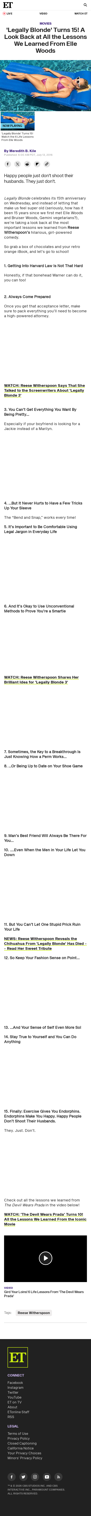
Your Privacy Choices (24, 1453)
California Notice (21, 1448)
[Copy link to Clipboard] (46, 164)
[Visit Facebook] (12, 1477)
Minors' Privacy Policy (25, 1458)
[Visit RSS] (58, 1477)
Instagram (15, 1387)
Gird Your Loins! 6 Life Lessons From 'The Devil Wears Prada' (44, 1294)
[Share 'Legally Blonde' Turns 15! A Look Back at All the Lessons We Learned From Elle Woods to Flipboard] (37, 164)
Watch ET (81, 14)
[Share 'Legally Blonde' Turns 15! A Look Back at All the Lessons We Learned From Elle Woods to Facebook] (7, 164)
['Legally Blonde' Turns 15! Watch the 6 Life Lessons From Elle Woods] (17, 128)
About (12, 1407)
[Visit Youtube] (47, 1477)
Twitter (13, 1392)
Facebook (15, 1382)
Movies (46, 23)
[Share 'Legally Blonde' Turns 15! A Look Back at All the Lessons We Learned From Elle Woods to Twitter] (17, 164)
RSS (11, 1417)
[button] (45, 1258)
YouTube (14, 1397)
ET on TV (15, 1402)
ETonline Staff (18, 1412)
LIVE (9, 14)
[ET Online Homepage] (9, 5)
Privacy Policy (19, 1438)
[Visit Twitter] (23, 1477)
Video (43, 14)
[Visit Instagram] (35, 1477)
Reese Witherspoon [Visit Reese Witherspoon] (34, 1313)
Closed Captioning (22, 1443)
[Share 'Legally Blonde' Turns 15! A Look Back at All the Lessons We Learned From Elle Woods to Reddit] (27, 164)
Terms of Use (18, 1433)
